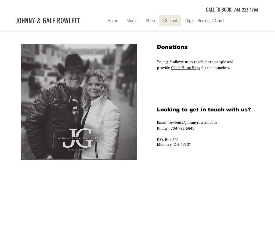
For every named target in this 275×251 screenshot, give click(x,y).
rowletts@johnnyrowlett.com (192, 122)
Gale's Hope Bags (185, 67)
